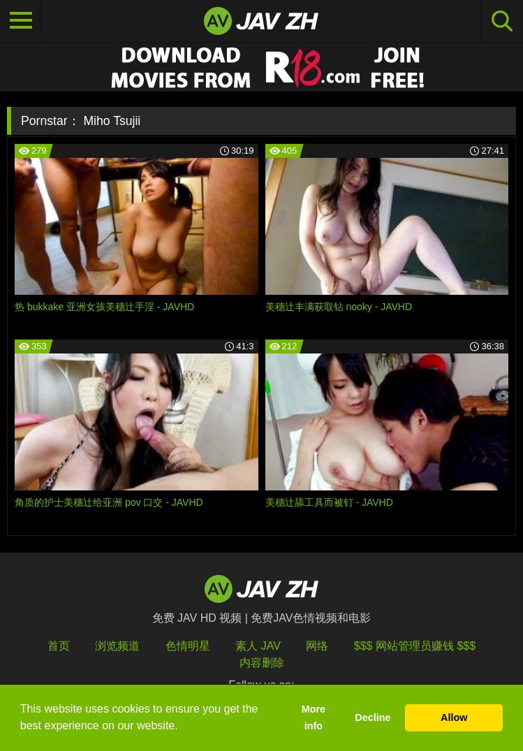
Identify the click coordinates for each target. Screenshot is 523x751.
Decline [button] (372, 717)
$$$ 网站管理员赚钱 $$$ (415, 646)
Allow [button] (454, 717)
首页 (58, 646)
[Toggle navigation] (21, 21)
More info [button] (313, 717)
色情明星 (187, 646)
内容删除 (262, 663)
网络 (317, 646)
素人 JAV (258, 646)
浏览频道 (117, 646)
